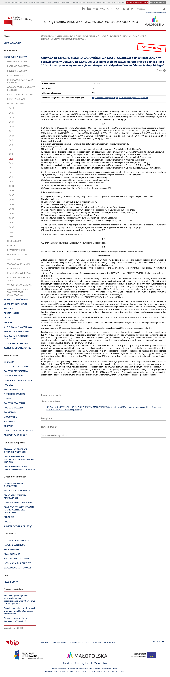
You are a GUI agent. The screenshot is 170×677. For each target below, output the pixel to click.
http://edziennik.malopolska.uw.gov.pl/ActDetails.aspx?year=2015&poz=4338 (120, 97)
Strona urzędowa (79, 642)
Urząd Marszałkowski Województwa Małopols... (77, 36)
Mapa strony (59, 642)
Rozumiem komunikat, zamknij (137, 2)
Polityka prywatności (157, 2)
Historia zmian (48, 427)
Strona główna (47, 36)
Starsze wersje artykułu (53, 435)
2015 (142, 36)
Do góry (158, 641)
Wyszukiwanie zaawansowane (156, 13)
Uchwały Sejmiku (130, 36)
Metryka (45, 418)
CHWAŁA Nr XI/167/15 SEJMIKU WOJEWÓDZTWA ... (63, 39)
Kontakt (45, 642)
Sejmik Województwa (110, 36)
